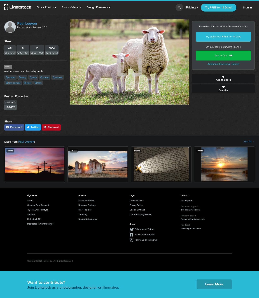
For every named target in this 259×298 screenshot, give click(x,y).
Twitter (33, 127)
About (30, 200)
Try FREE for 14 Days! (218, 7)
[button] (46, 7)
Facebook (14, 127)
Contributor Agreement (141, 214)
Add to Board (223, 78)
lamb (33, 77)
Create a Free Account (38, 205)
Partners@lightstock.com (193, 218)
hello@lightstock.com (191, 228)
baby (22, 77)
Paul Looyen (27, 23)
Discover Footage (87, 205)
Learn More (214, 284)
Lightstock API (34, 219)
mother (10, 77)
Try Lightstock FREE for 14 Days (223, 37)
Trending (82, 214)
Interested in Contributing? (40, 223)
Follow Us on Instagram (146, 239)
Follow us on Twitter (144, 228)
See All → (249, 142)
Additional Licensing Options (223, 64)
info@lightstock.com (190, 209)
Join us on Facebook (145, 234)
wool (27, 82)
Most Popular (84, 209)
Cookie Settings (137, 209)
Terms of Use (136, 200)
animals (57, 77)
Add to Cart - (223, 55)
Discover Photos (86, 200)
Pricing (192, 8)
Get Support (187, 200)
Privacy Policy (136, 205)
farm (38, 82)
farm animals (13, 82)
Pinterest (51, 127)
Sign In (247, 7)
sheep (44, 77)
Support (31, 214)
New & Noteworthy (87, 219)
